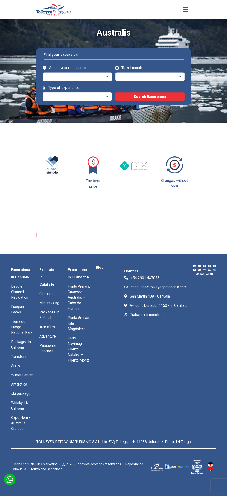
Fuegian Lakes (17, 309)
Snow (15, 366)
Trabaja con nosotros (144, 315)
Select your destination (64, 67)
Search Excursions (150, 96)
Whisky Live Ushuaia (21, 406)
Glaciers (46, 294)
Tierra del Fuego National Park (21, 327)
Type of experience (61, 87)
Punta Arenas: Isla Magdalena (79, 323)
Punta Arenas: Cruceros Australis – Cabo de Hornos (79, 297)
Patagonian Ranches (48, 348)
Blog (100, 267)
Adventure (47, 336)
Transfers (19, 356)
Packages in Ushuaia (21, 345)
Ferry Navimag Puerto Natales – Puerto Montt (78, 349)
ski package (20, 393)
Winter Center (22, 375)
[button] (188, 183)
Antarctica (19, 384)
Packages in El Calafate (49, 315)
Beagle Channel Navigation (19, 292)
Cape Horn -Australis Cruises (20, 423)
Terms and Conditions (46, 469)
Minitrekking (49, 303)
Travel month (128, 67)
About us (19, 469)
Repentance (134, 464)
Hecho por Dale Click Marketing (35, 464)
